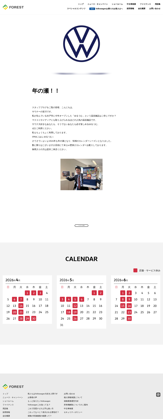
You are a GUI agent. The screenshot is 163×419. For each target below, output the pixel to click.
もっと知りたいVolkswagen (39, 384)
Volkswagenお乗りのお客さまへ (106, 9)
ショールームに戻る (81, 234)
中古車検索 (131, 4)
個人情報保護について (73, 380)
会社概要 (141, 8)
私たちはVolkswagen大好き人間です (43, 377)
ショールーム (117, 4)
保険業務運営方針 (71, 384)
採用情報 (130, 8)
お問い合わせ (154, 8)
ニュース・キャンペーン (98, 4)
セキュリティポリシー (73, 395)
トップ (81, 4)
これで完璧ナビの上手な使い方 (41, 391)
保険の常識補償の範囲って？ (40, 399)
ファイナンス (145, 4)
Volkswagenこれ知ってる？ (39, 388)
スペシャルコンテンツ (76, 9)
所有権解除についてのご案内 (76, 388)
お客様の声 (32, 380)
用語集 (157, 4)
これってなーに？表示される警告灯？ (43, 395)
